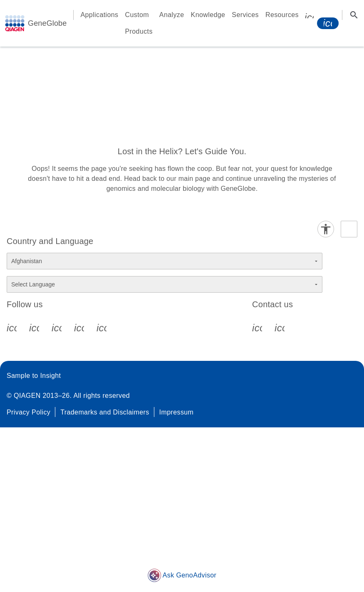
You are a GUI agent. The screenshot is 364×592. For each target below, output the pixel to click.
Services (245, 14)
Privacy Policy (28, 412)
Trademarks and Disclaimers (104, 412)
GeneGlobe (47, 23)
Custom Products (139, 23)
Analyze (171, 14)
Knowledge (208, 14)
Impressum (176, 412)
